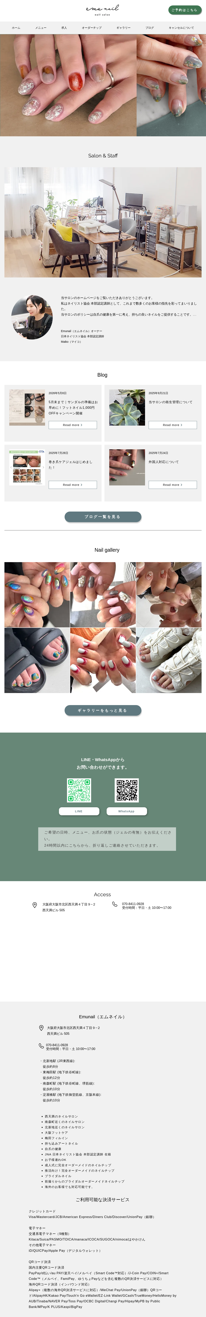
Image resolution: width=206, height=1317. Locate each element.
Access (102, 894)
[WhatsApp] (127, 811)
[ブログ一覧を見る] (103, 517)
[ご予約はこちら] (185, 9)
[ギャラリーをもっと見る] (103, 710)
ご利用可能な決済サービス (103, 1199)
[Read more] (73, 425)
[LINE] (79, 811)
